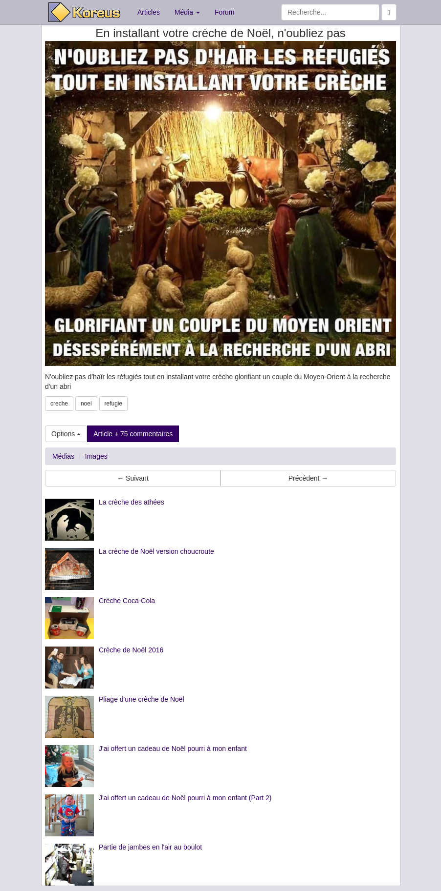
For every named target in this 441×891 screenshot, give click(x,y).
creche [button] (59, 403)
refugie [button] (114, 403)
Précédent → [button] (308, 478)
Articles (148, 12)
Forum (224, 12)
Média (187, 12)
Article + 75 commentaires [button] (133, 434)
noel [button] (86, 403)
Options (66, 434)
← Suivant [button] (133, 478)
